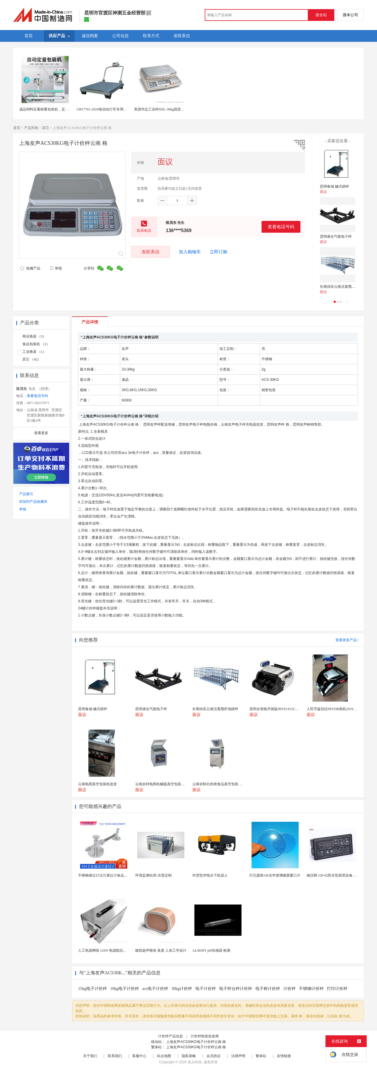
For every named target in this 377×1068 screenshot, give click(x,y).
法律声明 (238, 1056)
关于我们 (90, 1056)
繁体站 (261, 1056)
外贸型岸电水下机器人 (210, 875)
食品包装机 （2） (36, 344)
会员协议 (213, 1056)
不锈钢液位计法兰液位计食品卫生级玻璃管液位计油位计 (122, 875)
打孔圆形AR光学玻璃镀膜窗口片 (274, 875)
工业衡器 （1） (34, 352)
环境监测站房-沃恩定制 (153, 875)
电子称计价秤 (267, 988)
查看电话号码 (281, 226)
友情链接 (284, 1056)
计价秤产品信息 (170, 1036)
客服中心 (139, 1056)
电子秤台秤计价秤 (235, 988)
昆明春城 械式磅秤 (334, 186)
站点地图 (164, 1056)
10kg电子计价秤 (124, 988)
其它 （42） (31, 359)
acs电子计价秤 (155, 988)
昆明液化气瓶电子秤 (336, 236)
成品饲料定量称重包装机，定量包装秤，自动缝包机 (59, 109)
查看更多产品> (347, 640)
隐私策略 (189, 1056)
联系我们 (115, 1056)
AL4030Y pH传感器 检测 (211, 950)
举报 (55, 268)
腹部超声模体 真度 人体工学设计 (160, 950)
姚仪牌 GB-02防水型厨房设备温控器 (335, 875)
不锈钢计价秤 (311, 988)
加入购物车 (190, 251)
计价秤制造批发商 (205, 1036)
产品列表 (31, 128)
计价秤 (289, 988)
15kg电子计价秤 (92, 988)
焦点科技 (195, 1062)
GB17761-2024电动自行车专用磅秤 (103, 109)
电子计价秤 (205, 988)
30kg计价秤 (181, 988)
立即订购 (218, 251)
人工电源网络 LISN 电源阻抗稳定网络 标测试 (113, 950)
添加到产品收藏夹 (33, 502)
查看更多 (41, 433)
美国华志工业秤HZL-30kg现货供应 (161, 109)
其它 (45, 128)
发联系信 (150, 251)
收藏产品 (30, 268)
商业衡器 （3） (34, 336)
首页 (16, 128)
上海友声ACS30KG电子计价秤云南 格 (196, 1042)
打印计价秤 (337, 988)
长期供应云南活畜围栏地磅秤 (343, 287)
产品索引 (26, 494)
